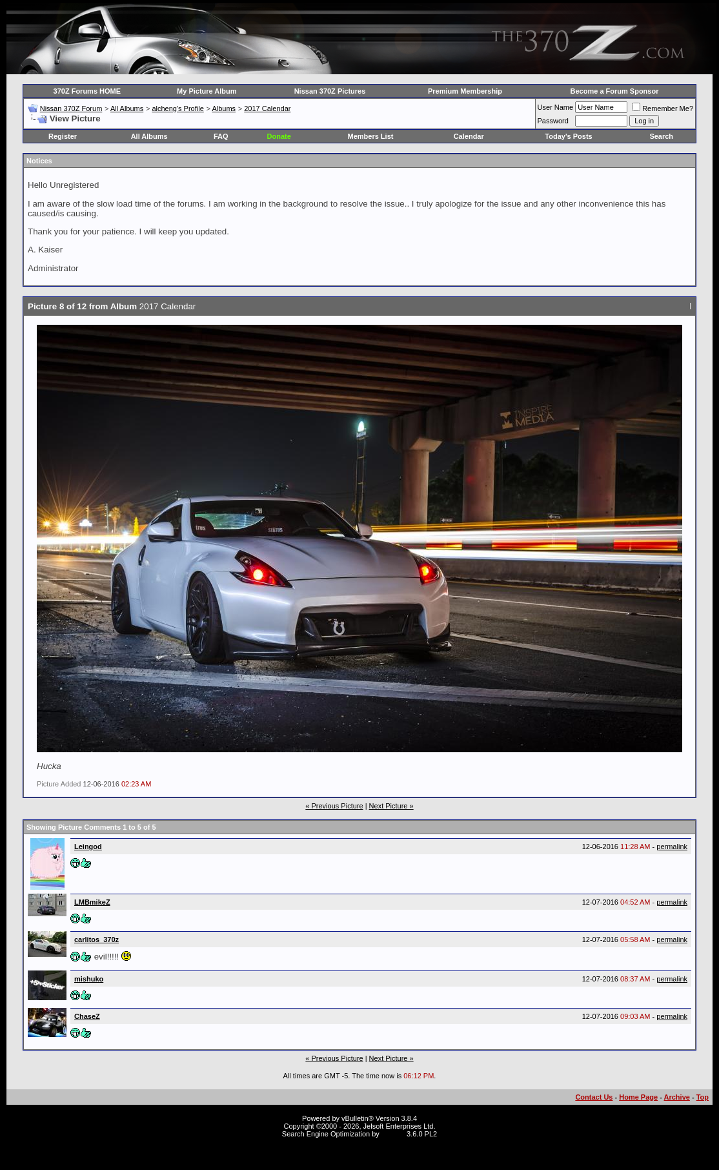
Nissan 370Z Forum (71, 108)
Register (62, 136)
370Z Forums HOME (87, 91)
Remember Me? (662, 108)
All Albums (126, 108)
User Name (556, 107)
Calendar (469, 136)
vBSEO (393, 1134)
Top (702, 1097)
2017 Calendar (267, 108)
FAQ (221, 136)
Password (553, 121)
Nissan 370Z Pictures (330, 91)
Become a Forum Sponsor (615, 91)
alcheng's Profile (177, 108)
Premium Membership (465, 91)
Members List (371, 136)
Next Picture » (391, 806)
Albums (224, 108)
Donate (279, 136)
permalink (671, 846)
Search (661, 136)
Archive (677, 1097)
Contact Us (594, 1097)
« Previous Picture (334, 806)
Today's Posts (568, 136)
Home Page (638, 1097)
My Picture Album (207, 91)
